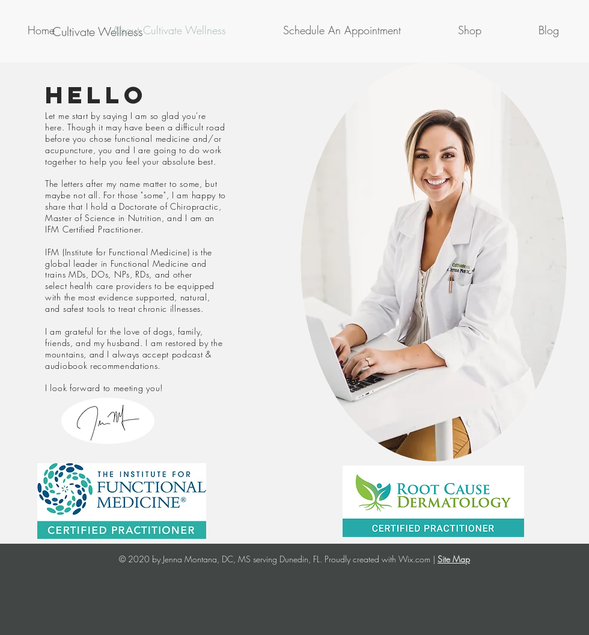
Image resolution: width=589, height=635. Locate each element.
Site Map (454, 559)
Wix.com (414, 559)
